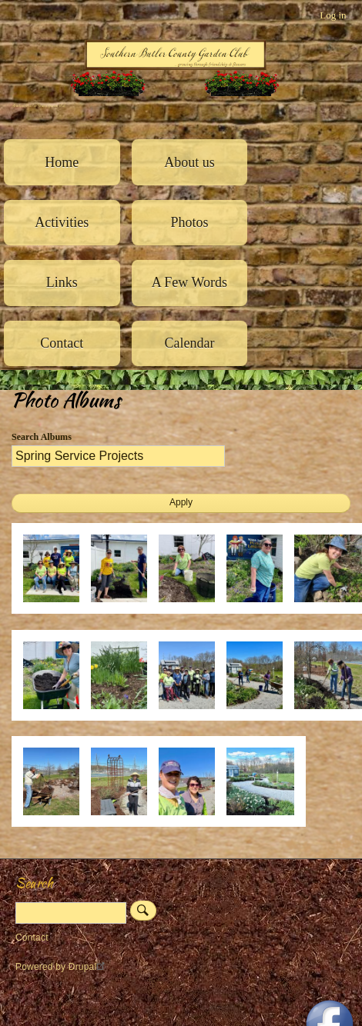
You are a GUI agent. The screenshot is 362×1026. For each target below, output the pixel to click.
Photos (189, 222)
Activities (62, 222)
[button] (57, 610)
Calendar (189, 343)
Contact (61, 343)
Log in (333, 15)
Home (62, 162)
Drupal (89, 966)
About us (189, 162)
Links (62, 282)
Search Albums (42, 436)
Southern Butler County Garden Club (38, 105)
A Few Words (189, 282)
